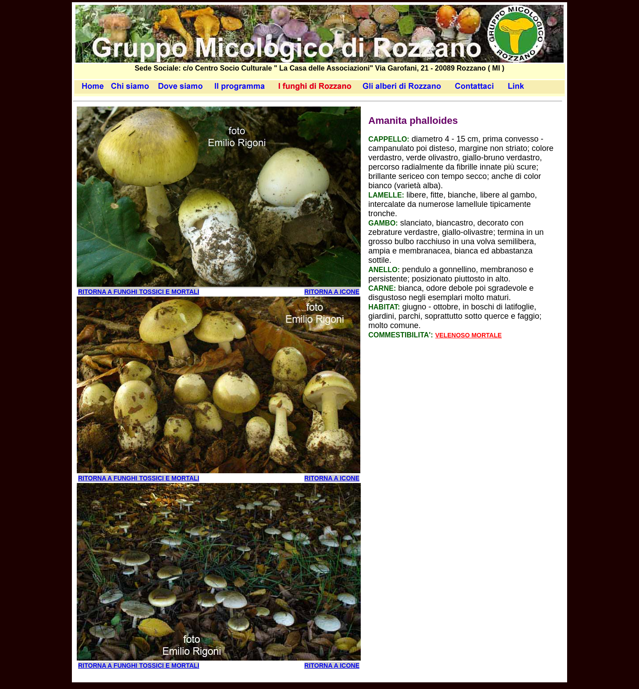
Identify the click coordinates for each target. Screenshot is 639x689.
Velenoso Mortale (468, 335)
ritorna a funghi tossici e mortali (138, 291)
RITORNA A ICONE (331, 291)
